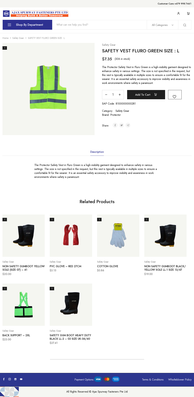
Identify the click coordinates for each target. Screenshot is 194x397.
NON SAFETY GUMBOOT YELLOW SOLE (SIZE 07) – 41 (23, 268)
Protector (115, 115)
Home (5, 38)
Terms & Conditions (153, 379)
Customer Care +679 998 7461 (174, 3)
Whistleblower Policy (180, 379)
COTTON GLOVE (107, 266)
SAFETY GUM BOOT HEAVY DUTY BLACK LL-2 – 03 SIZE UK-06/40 (70, 337)
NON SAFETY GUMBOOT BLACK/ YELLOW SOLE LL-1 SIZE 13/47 (165, 268)
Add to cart (146, 94)
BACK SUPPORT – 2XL (16, 335)
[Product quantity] (113, 94)
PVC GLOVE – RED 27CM (65, 266)
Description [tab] (97, 152)
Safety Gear (18, 38)
